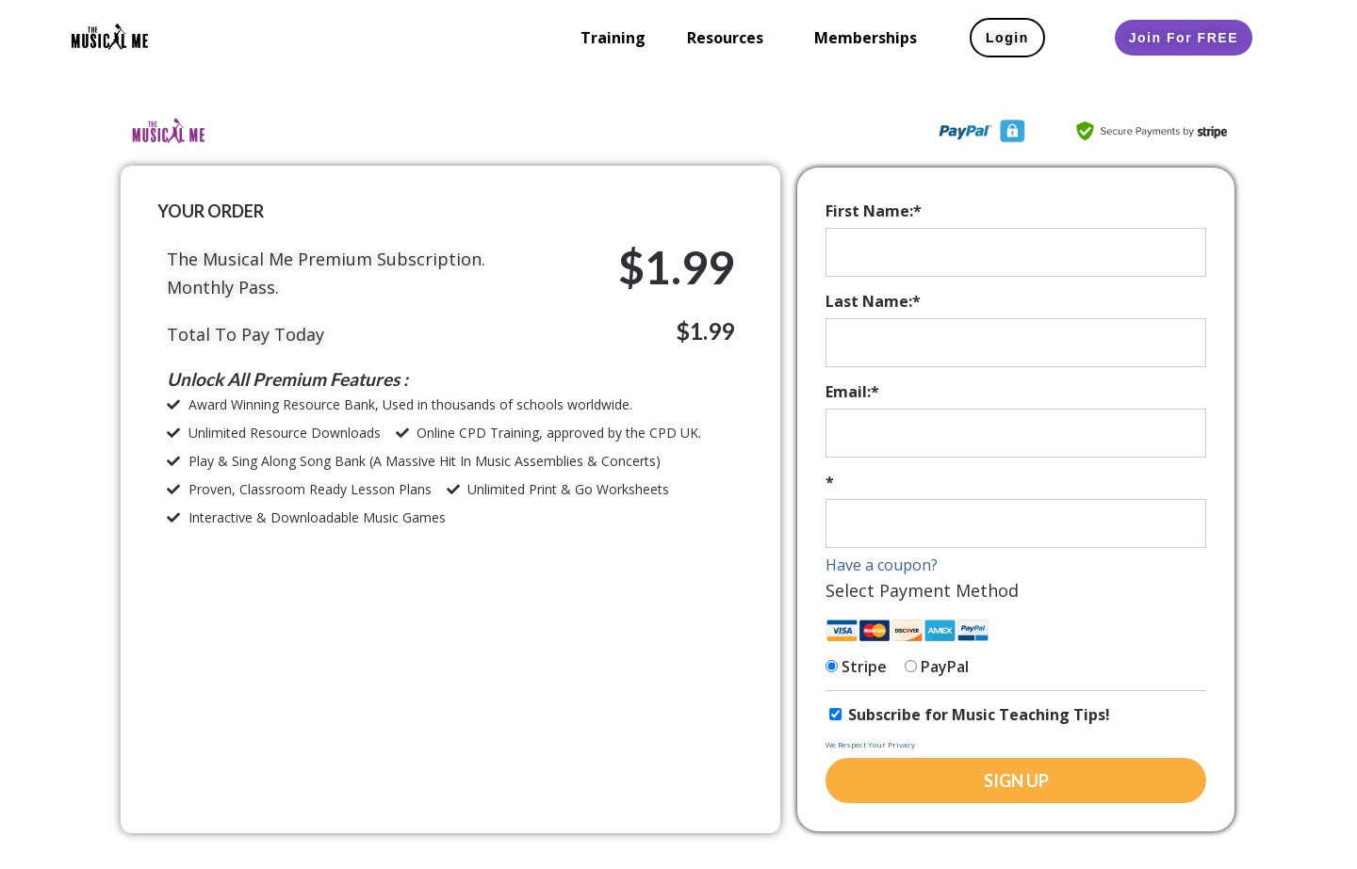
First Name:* (874, 211)
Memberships (865, 37)
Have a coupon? (882, 565)
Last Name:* (873, 301)
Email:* (852, 391)
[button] (729, 37)
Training (613, 37)
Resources (725, 37)
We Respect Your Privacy (870, 744)
